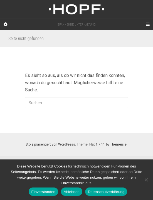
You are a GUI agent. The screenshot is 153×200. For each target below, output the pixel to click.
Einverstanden (43, 192)
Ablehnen (72, 192)
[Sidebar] (5, 24)
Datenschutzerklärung (106, 192)
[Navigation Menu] (147, 24)
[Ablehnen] (146, 179)
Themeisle (118, 144)
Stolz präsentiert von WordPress (50, 144)
